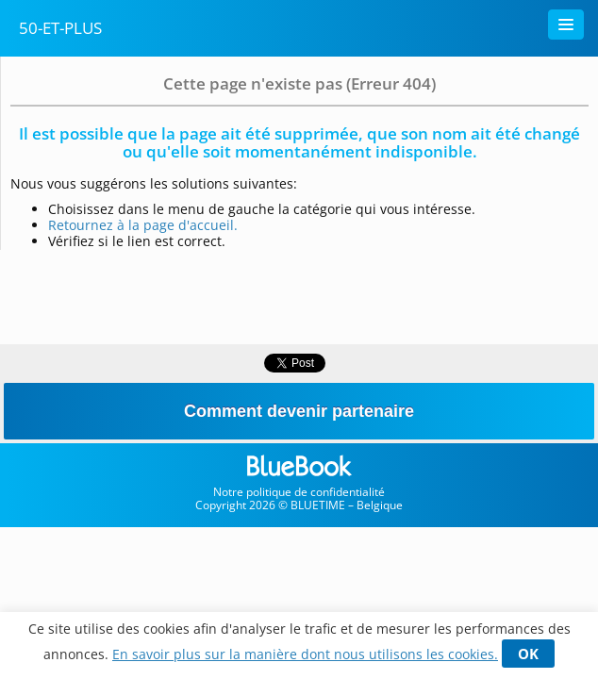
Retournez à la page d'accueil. (143, 225)
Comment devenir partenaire (299, 411)
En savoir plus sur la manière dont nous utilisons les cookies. (305, 654)
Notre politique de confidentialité (299, 492)
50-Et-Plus (60, 28)
